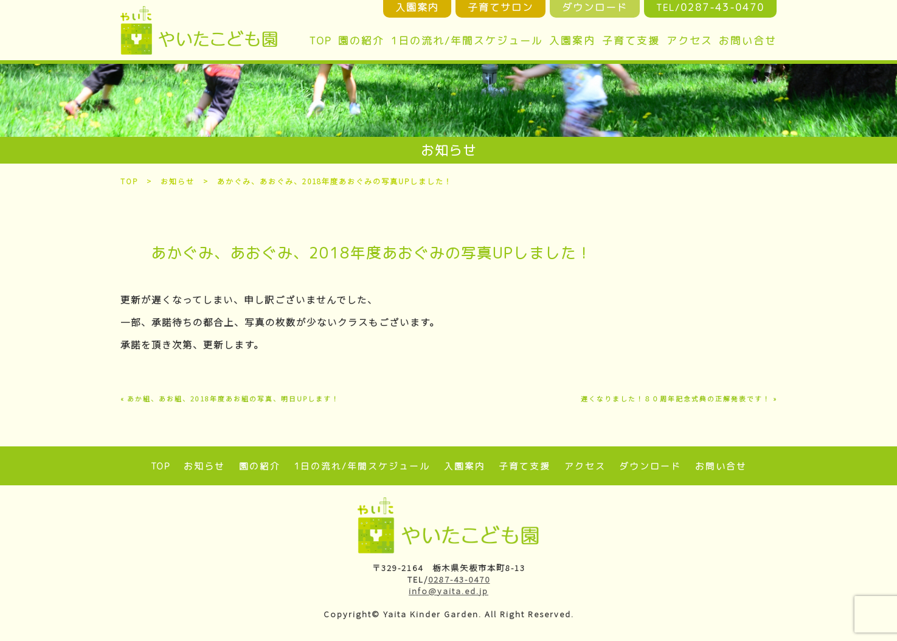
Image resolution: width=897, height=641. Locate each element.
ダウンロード (650, 466)
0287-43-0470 (459, 579)
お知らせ (178, 181)
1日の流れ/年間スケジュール (467, 40)
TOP (320, 40)
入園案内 (572, 40)
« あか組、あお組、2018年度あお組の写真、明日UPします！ (229, 398)
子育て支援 (631, 40)
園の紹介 (361, 40)
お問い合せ (748, 40)
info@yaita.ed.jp (448, 591)
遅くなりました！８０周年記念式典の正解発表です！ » (679, 398)
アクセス (690, 40)
